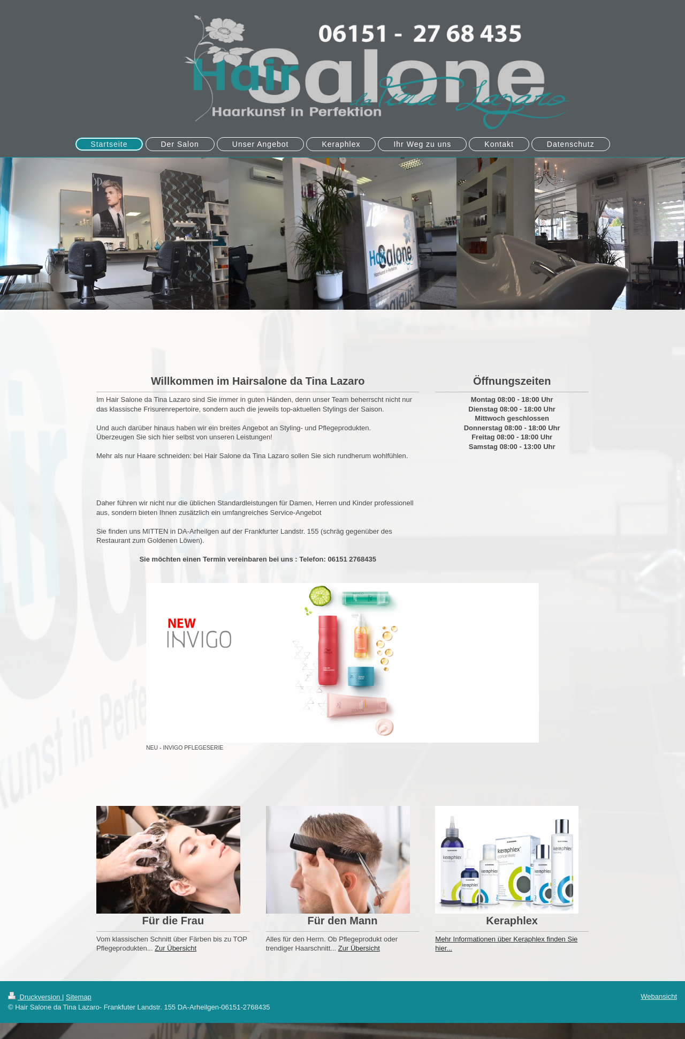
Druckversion (35, 997)
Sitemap (79, 997)
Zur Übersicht (175, 948)
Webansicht (659, 996)
